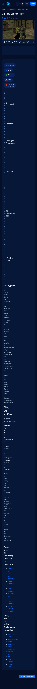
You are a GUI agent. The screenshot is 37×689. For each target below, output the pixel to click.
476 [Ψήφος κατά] (14, 42)
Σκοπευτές (12, 9)
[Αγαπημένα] (19, 42)
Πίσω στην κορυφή (27, 677)
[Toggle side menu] (2, 3)
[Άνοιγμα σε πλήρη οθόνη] (32, 42)
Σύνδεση (33, 3)
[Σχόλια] (27, 42)
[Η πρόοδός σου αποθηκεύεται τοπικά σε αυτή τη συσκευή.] (23, 42)
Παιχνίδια (4, 9)
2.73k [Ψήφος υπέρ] (6, 42)
